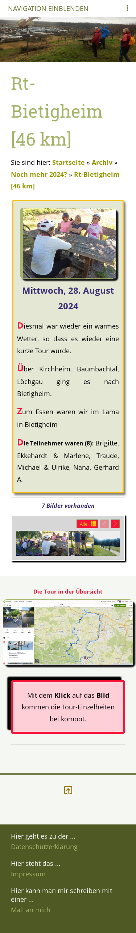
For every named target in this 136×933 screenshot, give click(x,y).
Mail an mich (30, 909)
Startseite (68, 162)
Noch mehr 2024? (39, 174)
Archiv (102, 162)
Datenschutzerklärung (44, 846)
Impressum (28, 873)
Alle (83, 524)
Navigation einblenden (48, 8)
